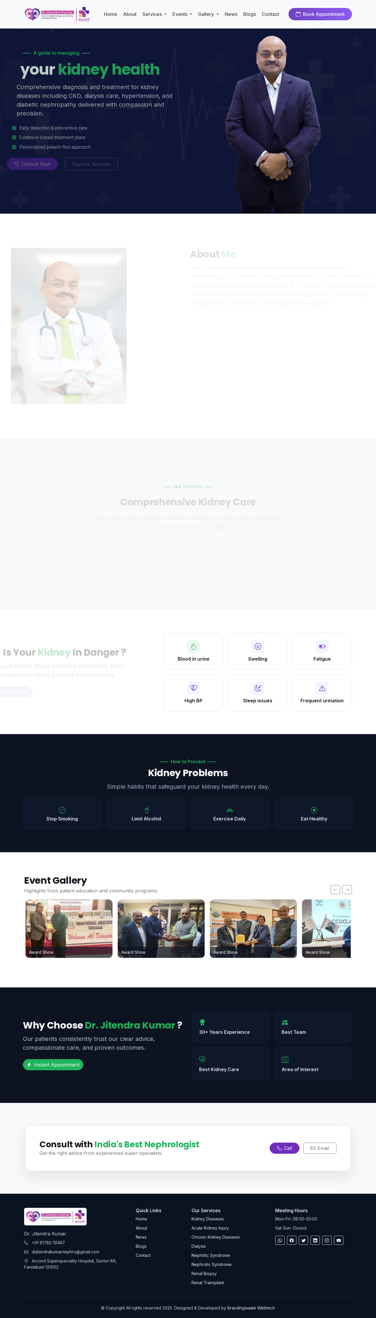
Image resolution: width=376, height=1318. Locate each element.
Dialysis (199, 1246)
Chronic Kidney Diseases (216, 1237)
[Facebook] (291, 1240)
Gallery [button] (206, 14)
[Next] (347, 889)
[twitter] (303, 1240)
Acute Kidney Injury (210, 1227)
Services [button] (152, 14)
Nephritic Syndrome (211, 1255)
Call (281, 1148)
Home (110, 14)
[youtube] (338, 1240)
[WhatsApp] (280, 1240)
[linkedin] (315, 1240)
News (231, 14)
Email (315, 1148)
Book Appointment (320, 14)
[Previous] (335, 889)
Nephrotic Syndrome (212, 1264)
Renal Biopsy (204, 1273)
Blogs (249, 14)
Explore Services (76, 164)
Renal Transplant (208, 1282)
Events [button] (180, 14)
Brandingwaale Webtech (251, 1307)
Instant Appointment (47, 1065)
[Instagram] (327, 1240)
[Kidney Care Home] (57, 14)
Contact (270, 14)
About (130, 14)
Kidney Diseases (208, 1218)
